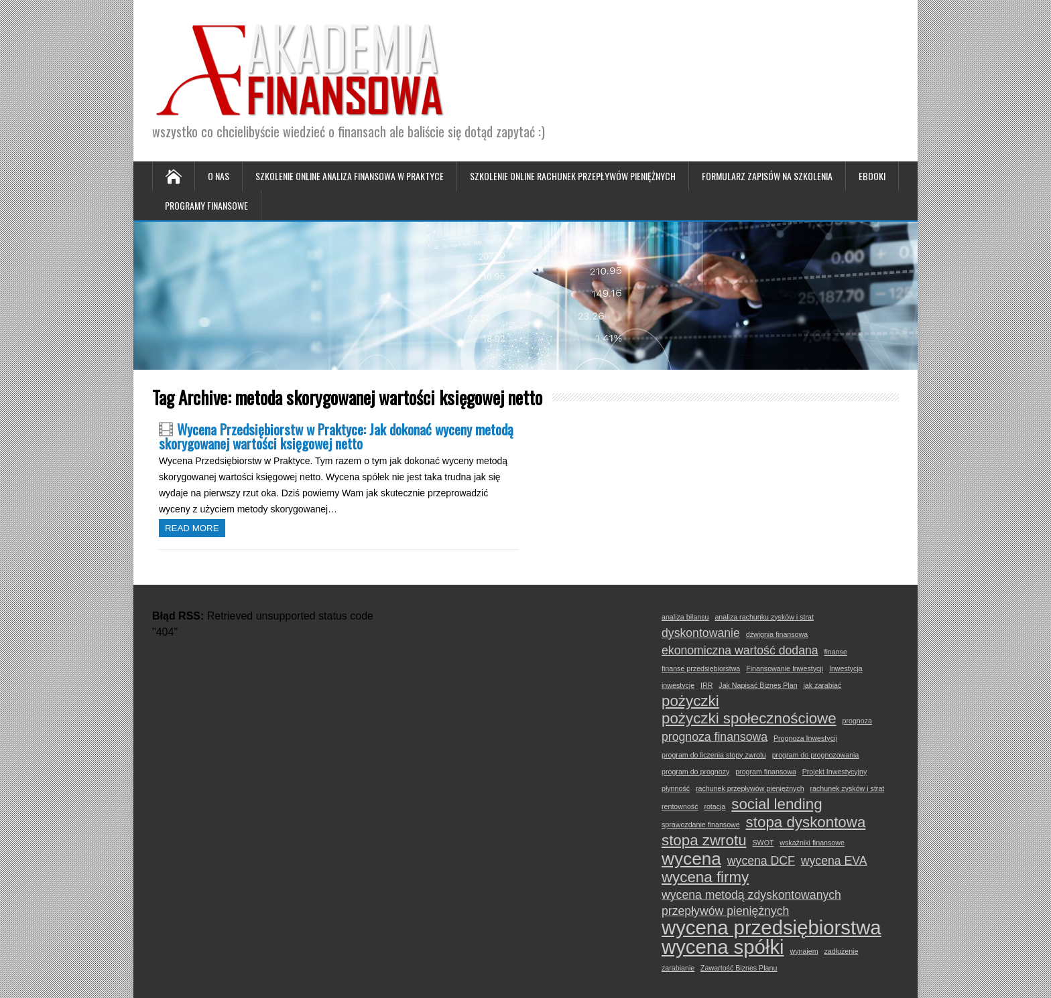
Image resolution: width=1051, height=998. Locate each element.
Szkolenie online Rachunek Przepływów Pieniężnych (573, 176)
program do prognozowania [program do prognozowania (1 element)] (815, 755)
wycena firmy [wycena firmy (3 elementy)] (705, 877)
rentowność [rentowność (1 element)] (680, 806)
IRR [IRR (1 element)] (706, 685)
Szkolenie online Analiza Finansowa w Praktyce (349, 176)
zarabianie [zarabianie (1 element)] (678, 968)
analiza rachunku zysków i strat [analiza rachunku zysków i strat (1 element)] (764, 617)
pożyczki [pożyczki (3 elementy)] (690, 701)
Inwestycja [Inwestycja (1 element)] (846, 668)
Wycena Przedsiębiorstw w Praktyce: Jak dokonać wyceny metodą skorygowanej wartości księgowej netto (336, 436)
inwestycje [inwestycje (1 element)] (678, 685)
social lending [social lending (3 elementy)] (776, 804)
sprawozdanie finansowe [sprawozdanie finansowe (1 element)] (701, 825)
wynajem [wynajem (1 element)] (804, 951)
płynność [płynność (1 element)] (676, 788)
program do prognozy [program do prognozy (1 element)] (695, 772)
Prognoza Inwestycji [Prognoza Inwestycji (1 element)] (805, 738)
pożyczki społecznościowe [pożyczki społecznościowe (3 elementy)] (749, 719)
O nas (218, 176)
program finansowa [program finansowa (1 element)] (765, 772)
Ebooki (872, 176)
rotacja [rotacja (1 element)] (714, 806)
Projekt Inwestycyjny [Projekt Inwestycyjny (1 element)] (834, 772)
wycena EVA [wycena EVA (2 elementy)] (834, 860)
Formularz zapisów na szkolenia (767, 176)
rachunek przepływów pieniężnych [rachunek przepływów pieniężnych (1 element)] (750, 788)
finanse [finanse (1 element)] (835, 652)
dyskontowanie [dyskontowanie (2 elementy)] (701, 633)
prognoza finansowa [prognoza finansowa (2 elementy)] (714, 736)
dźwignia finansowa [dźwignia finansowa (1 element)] (777, 634)
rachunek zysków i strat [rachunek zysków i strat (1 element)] (847, 788)
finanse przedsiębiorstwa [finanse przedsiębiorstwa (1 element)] (701, 668)
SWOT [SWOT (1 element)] (763, 843)
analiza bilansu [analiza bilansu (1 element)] (685, 617)
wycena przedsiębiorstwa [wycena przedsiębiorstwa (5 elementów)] (771, 928)
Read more (192, 528)
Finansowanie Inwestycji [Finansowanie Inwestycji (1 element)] (784, 668)
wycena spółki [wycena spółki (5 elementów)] (723, 947)
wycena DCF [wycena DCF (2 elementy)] (761, 860)
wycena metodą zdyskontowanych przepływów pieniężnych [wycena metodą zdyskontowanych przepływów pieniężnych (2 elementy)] (751, 903)
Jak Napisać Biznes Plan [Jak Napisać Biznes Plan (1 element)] (758, 685)
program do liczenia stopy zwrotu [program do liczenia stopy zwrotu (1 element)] (714, 755)
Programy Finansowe (206, 205)
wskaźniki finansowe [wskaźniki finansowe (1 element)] (812, 843)
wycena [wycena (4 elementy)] (691, 859)
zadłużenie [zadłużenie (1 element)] (841, 951)
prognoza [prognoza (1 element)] (857, 721)
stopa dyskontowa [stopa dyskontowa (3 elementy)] (806, 822)
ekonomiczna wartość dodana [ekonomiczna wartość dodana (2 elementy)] (740, 650)
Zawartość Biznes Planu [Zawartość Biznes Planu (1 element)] (738, 968)
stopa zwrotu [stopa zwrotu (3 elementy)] (704, 841)
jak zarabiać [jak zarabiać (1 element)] (822, 685)
